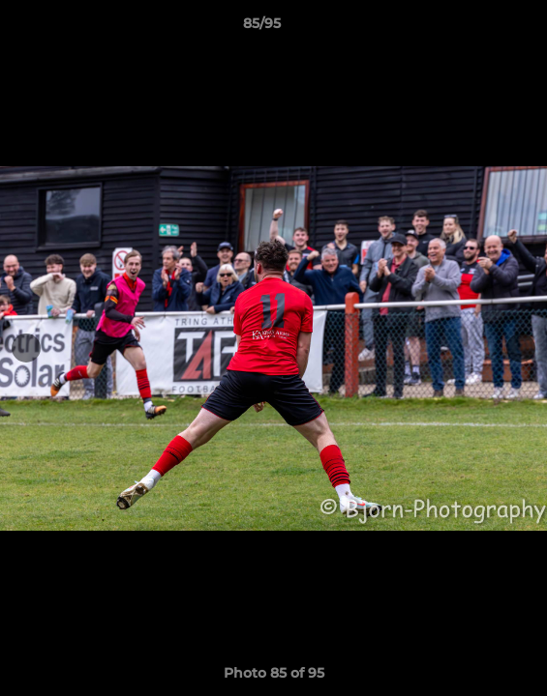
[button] (477, 28)
